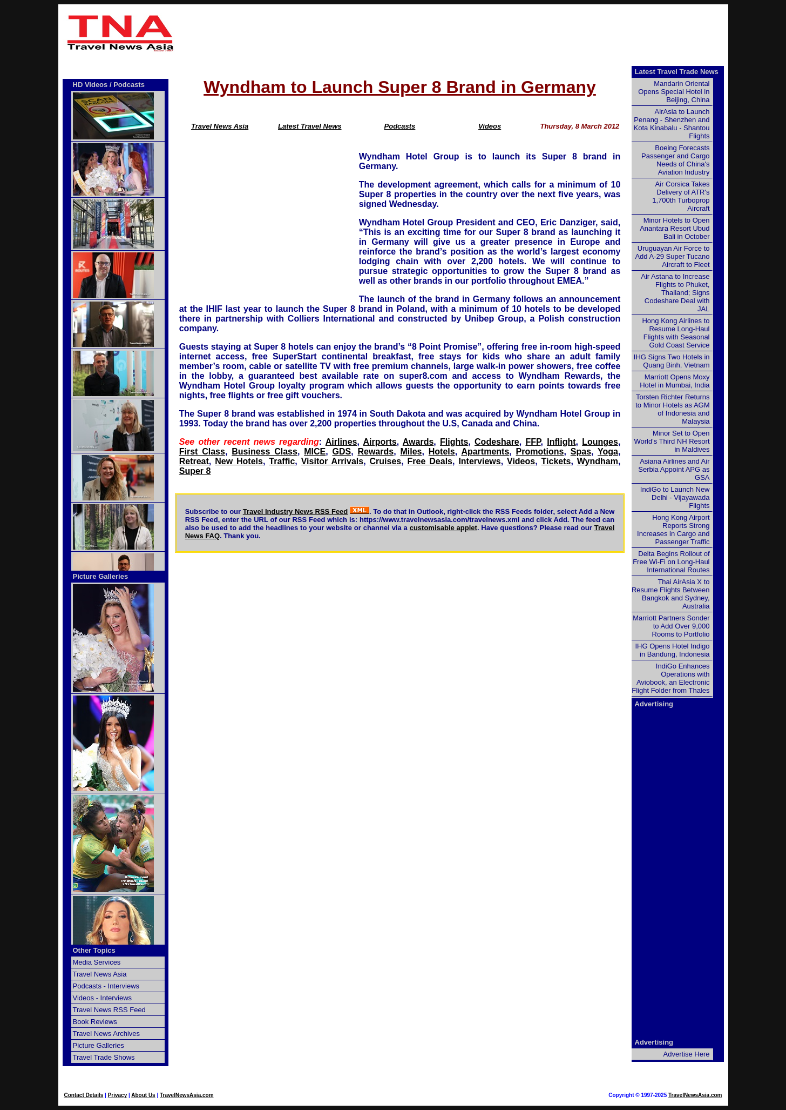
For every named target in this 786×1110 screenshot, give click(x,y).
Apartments (485, 451)
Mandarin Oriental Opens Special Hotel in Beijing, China (673, 91)
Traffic (282, 461)
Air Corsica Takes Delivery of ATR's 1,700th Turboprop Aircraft (680, 196)
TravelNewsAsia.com (187, 1095)
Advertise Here (686, 1054)
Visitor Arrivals (332, 461)
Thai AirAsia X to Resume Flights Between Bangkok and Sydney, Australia (671, 594)
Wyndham (597, 461)
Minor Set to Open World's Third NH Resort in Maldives (672, 441)
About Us (143, 1095)
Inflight (561, 441)
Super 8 (195, 471)
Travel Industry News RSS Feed (295, 511)
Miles (411, 451)
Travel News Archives (106, 1033)
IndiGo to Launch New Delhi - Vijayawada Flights (675, 497)
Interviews (479, 461)
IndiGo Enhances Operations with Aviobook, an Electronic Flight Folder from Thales (670, 678)
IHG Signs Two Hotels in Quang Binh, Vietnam (672, 361)
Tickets (556, 461)
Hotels (442, 451)
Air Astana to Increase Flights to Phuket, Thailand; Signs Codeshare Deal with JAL (675, 292)
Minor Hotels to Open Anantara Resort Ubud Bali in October (674, 228)
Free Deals (430, 461)
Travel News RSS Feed (109, 1010)
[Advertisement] (453, 33)
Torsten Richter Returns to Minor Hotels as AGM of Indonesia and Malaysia (672, 409)
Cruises (386, 461)
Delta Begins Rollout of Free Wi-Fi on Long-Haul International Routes (671, 562)
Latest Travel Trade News (677, 72)
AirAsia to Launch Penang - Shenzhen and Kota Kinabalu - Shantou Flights (672, 124)
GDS (342, 451)
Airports (380, 441)
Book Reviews (95, 1022)
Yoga (608, 451)
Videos (489, 126)
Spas (581, 451)
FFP (532, 441)
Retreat (194, 461)
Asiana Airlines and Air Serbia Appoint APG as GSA (673, 469)
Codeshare (497, 441)
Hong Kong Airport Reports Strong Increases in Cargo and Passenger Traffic (673, 529)
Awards (418, 441)
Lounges (600, 441)
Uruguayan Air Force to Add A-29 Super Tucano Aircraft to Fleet (672, 256)
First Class (202, 451)
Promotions (540, 451)
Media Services (97, 962)
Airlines (341, 441)
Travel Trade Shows (104, 1057)
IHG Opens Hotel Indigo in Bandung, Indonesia (672, 650)
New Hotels (239, 461)
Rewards (375, 451)
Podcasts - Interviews (106, 986)
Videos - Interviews (102, 998)
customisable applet (443, 528)
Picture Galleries (100, 576)
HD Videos (90, 85)
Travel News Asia (219, 126)
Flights (454, 441)
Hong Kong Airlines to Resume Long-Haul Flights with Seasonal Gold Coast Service (675, 333)
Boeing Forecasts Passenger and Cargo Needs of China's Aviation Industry (675, 160)
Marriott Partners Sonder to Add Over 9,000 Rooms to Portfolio (671, 626)
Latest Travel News (310, 126)
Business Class (264, 451)
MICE (315, 451)
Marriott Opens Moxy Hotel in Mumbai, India (674, 381)
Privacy (117, 1095)
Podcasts (400, 126)
